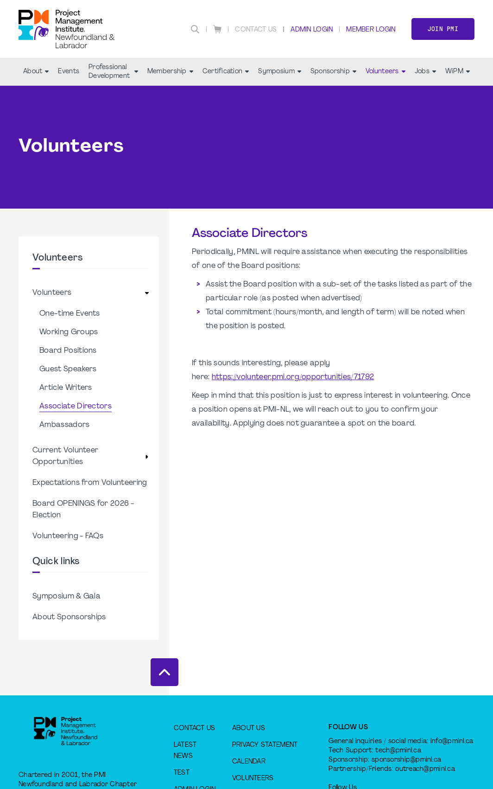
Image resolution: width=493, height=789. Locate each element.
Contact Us (256, 29)
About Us (248, 728)
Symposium (279, 71)
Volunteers (385, 71)
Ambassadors (64, 425)
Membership (170, 71)
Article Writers (65, 388)
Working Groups (68, 332)
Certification (225, 71)
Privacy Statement (265, 745)
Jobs (425, 71)
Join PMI (443, 28)
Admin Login (312, 29)
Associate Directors (75, 406)
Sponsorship (333, 71)
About (36, 71)
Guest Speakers (67, 369)
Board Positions (68, 351)
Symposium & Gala (66, 596)
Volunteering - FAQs (67, 536)
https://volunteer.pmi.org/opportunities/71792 (293, 377)
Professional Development (113, 72)
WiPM (457, 71)
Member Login (370, 29)
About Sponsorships (69, 617)
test (182, 773)
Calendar (248, 761)
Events (68, 71)
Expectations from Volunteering (89, 483)
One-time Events (69, 314)
